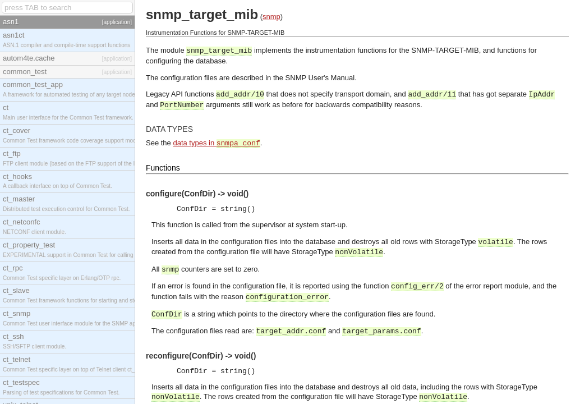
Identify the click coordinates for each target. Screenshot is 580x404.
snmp (271, 16)
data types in (216, 143)
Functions (163, 167)
